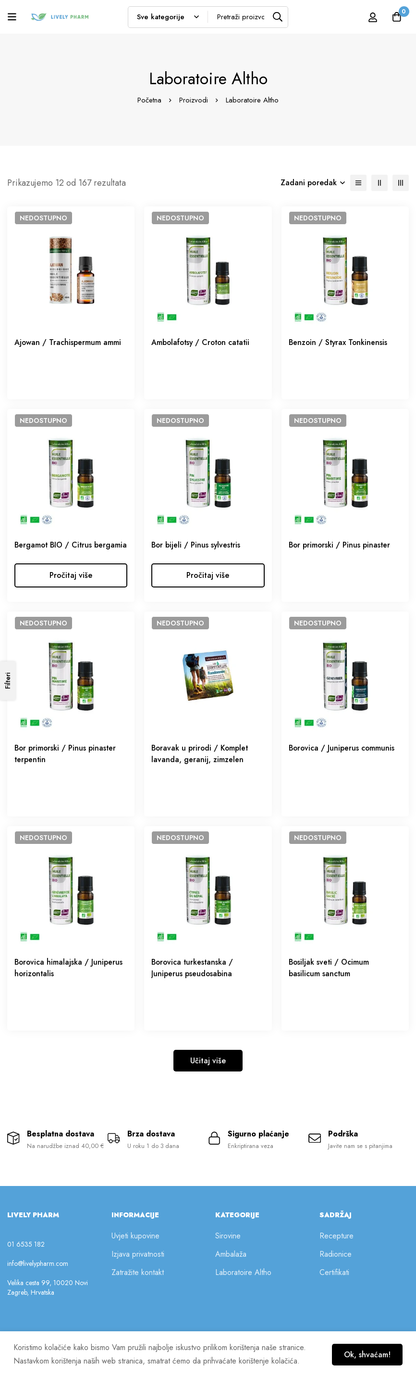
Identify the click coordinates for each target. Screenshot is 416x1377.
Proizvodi (193, 100)
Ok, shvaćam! (366, 1354)
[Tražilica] (277, 17)
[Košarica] (396, 17)
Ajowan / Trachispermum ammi (68, 342)
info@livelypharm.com (37, 1276)
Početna (149, 100)
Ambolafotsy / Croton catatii (202, 342)
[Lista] (358, 183)
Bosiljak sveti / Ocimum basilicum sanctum (329, 979)
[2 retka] (379, 183)
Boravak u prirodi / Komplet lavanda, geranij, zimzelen (201, 765)
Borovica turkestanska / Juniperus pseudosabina (193, 979)
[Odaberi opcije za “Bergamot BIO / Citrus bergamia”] (70, 587)
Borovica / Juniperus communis (342, 759)
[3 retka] (400, 183)
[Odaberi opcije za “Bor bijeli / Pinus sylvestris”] (207, 587)
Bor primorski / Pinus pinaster (340, 544)
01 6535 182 (26, 1257)
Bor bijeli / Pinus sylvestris (196, 544)
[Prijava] (372, 17)
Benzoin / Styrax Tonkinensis (339, 342)
